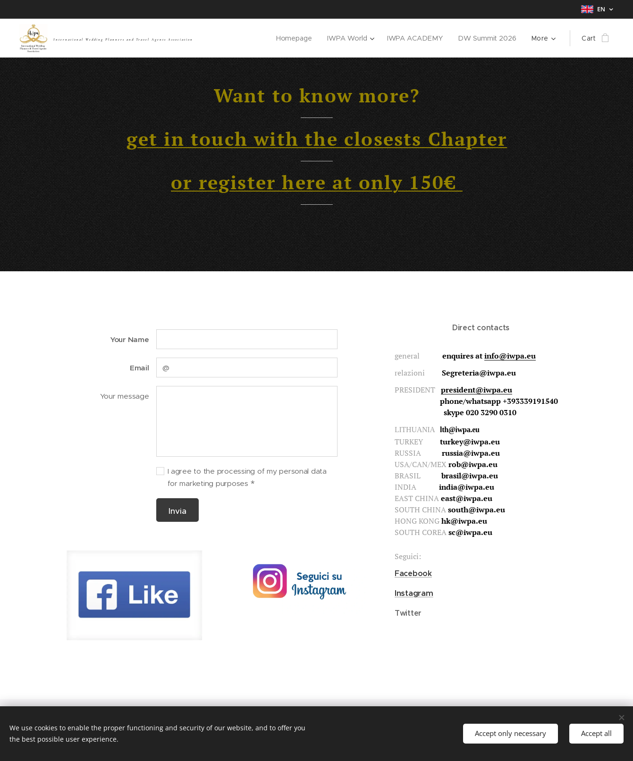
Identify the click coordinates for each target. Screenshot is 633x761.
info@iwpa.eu (510, 356)
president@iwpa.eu (476, 390)
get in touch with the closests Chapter (316, 138)
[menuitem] (296, 38)
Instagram (414, 593)
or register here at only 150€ (317, 181)
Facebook (413, 573)
